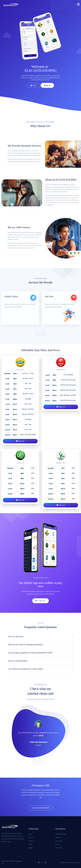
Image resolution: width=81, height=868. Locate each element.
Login (30, 844)
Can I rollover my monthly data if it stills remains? (25, 669)
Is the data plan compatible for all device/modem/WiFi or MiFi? (30, 653)
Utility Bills (58, 848)
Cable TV (58, 844)
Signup (30, 848)
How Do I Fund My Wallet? (18, 661)
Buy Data (58, 837)
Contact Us (31, 841)
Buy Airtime (59, 841)
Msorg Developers (74, 862)
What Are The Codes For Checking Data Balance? (25, 645)
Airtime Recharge (60, 834)
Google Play (40, 601)
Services (30, 837)
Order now (20, 450)
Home (30, 834)
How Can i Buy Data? (15, 637)
